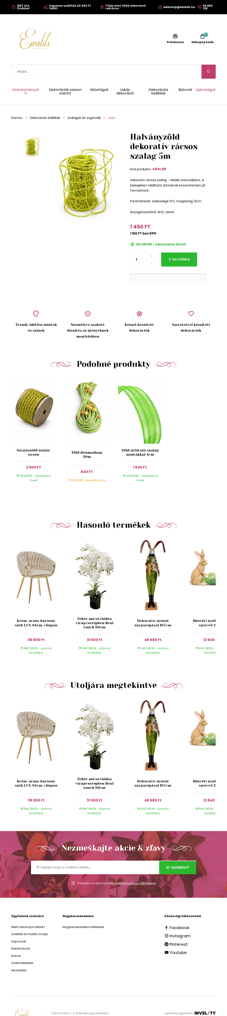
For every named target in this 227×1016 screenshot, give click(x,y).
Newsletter (19, 956)
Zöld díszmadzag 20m (86, 440)
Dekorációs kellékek (158, 77)
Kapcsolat (18, 927)
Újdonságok (206, 76)
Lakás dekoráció (125, 77)
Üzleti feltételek (22, 949)
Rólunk (16, 942)
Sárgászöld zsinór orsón (33, 438)
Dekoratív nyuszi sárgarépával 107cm (152, 609)
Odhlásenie (147, 869)
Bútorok (185, 76)
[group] (40, 585)
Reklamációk (20, 934)
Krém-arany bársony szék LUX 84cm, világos (36, 609)
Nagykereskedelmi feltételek (83, 913)
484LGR (159, 155)
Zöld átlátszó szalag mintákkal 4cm (140, 438)
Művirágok (99, 76)
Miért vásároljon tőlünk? (28, 913)
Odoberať (177, 853)
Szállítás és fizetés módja (29, 920)
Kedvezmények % (25, 77)
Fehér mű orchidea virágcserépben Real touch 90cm (95, 609)
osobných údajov (127, 869)
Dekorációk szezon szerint (65, 77)
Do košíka (181, 245)
